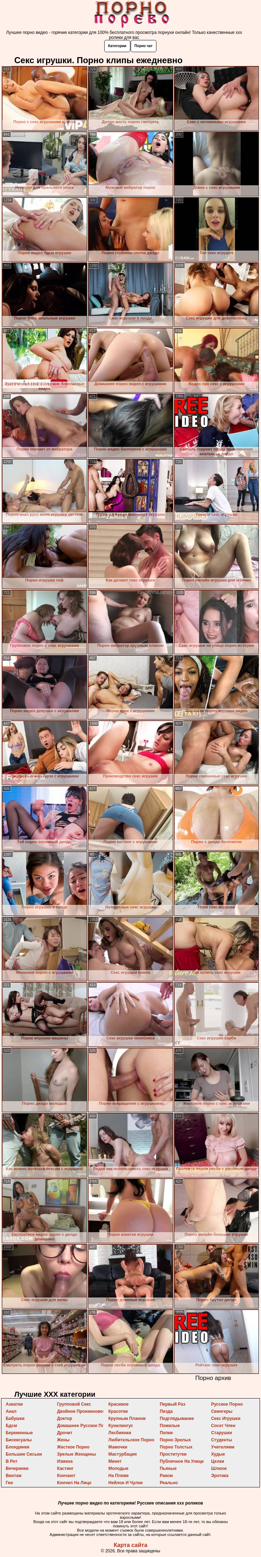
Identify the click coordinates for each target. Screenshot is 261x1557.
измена (65, 1461)
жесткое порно (73, 1447)
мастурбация (123, 1454)
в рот (11, 1461)
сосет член (223, 1425)
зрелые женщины (76, 1454)
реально (169, 1482)
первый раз (172, 1404)
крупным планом (127, 1418)
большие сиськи (24, 1454)
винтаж (13, 1475)
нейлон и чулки (126, 1482)
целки (217, 1461)
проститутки (173, 1454)
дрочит (64, 1432)
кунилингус (121, 1425)
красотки (118, 1411)
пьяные (168, 1468)
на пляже (119, 1475)
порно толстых (176, 1447)
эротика (220, 1475)
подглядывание (177, 1418)
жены (63, 1439)
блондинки (17, 1447)
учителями (222, 1447)
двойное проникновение (83, 1411)
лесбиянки (120, 1432)
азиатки (14, 1404)
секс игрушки (225, 1418)
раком (166, 1475)
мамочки (118, 1447)
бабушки (15, 1418)
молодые (119, 1468)
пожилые (170, 1425)
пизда (166, 1411)
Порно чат (144, 46)
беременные (19, 1432)
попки (166, 1432)
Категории (117, 46)
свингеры (221, 1411)
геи (9, 1482)
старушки (221, 1432)
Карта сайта (130, 1545)
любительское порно (132, 1439)
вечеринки (17, 1468)
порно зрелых (175, 1439)
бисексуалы (19, 1439)
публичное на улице (182, 1461)
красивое (119, 1404)
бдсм (11, 1425)
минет (115, 1461)
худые (218, 1454)
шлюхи (219, 1468)
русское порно (227, 1404)
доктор (64, 1418)
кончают (66, 1475)
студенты (221, 1439)
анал (11, 1411)
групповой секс (74, 1404)
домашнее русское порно (84, 1425)
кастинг (65, 1468)
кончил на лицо (74, 1482)
